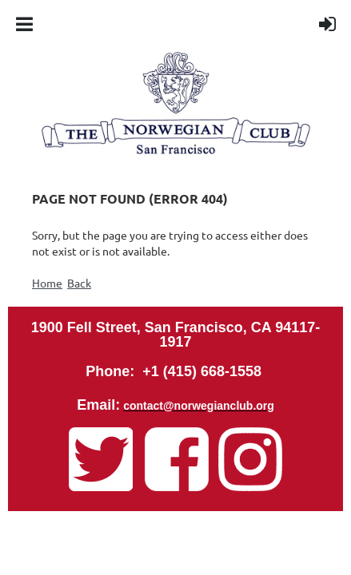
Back (79, 283)
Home (47, 283)
